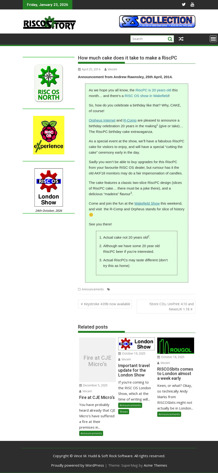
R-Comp (130, 120)
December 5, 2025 (93, 385)
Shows (124, 411)
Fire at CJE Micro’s (97, 361)
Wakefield (177, 289)
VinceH (111, 69)
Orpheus (130, 289)
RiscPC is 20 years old (153, 90)
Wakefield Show (147, 203)
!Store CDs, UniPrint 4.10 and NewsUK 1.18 (171, 306)
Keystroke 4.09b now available (107, 304)
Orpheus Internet (102, 120)
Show (165, 289)
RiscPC (155, 289)
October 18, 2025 (170, 357)
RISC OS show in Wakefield (147, 96)
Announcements (93, 289)
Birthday (117, 289)
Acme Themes (155, 465)
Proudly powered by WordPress (77, 465)
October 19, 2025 (131, 353)
